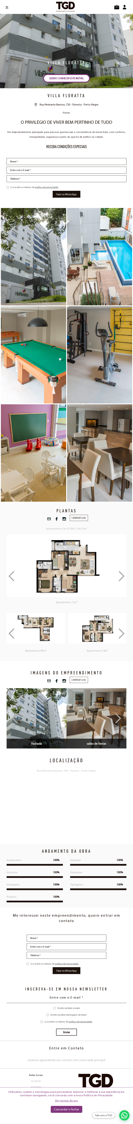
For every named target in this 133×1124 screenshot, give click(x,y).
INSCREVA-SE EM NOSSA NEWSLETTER (66, 988)
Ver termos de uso (66, 1100)
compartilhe (79, 518)
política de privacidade (46, 187)
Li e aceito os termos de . (35, 187)
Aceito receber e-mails (68, 1008)
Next (121, 633)
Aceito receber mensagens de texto (68, 1014)
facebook (36, 1081)
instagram (36, 1087)
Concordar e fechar (66, 1109)
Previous (11, 633)
